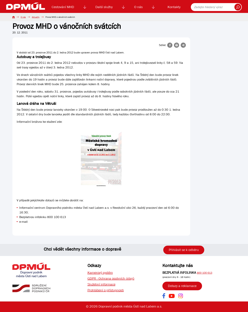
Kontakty (174, 7)
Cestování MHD (63, 7)
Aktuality (35, 17)
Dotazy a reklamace (182, 286)
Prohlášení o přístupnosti (105, 290)
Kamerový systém (100, 272)
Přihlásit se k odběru (184, 250)
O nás (138, 7)
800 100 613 (204, 273)
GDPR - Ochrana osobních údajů (110, 278)
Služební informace (101, 284)
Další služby (104, 7)
